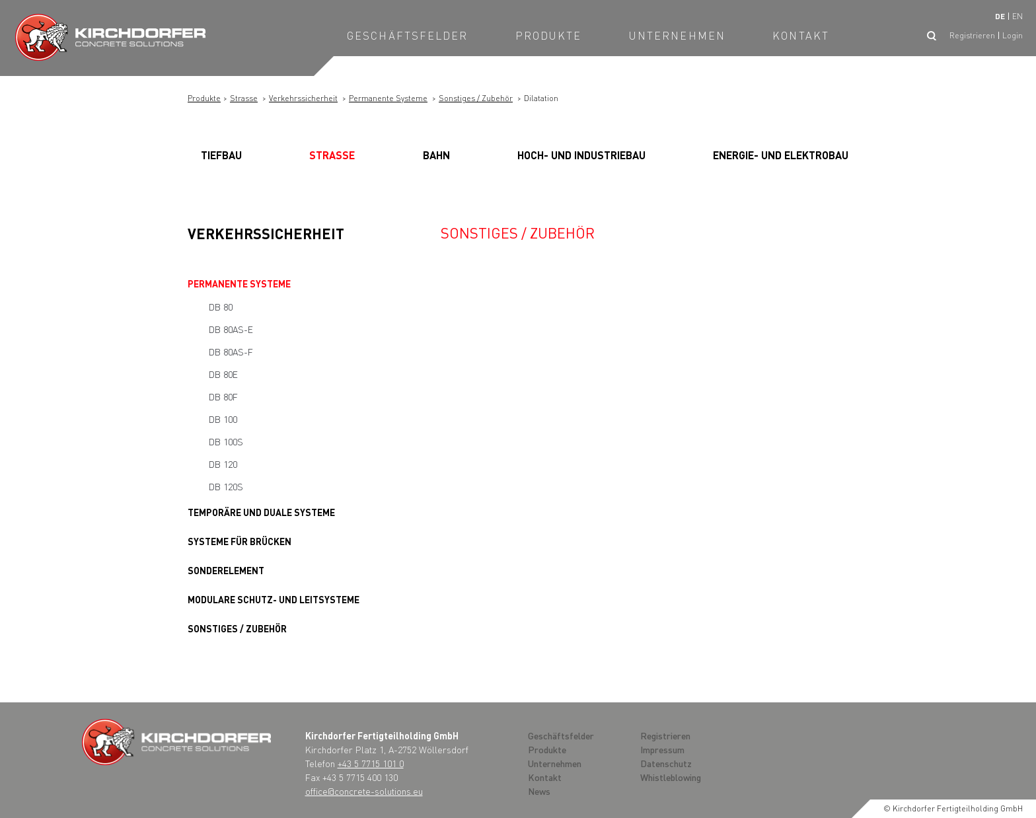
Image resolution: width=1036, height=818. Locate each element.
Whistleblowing (670, 777)
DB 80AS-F (231, 351)
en (1017, 16)
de (1000, 16)
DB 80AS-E (231, 329)
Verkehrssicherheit (303, 98)
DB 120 (223, 464)
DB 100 (223, 419)
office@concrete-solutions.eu (364, 791)
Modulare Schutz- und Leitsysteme (273, 599)
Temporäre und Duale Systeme (261, 512)
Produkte (548, 35)
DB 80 (221, 307)
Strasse (244, 98)
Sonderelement (226, 570)
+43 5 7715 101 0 (371, 763)
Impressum (662, 749)
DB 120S (226, 486)
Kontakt (800, 35)
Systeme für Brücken (239, 541)
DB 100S (226, 441)
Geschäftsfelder (407, 35)
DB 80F (223, 396)
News (539, 791)
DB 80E (223, 374)
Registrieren (972, 35)
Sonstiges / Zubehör (476, 98)
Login (1012, 35)
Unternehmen (677, 35)
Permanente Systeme (388, 98)
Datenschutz (666, 763)
